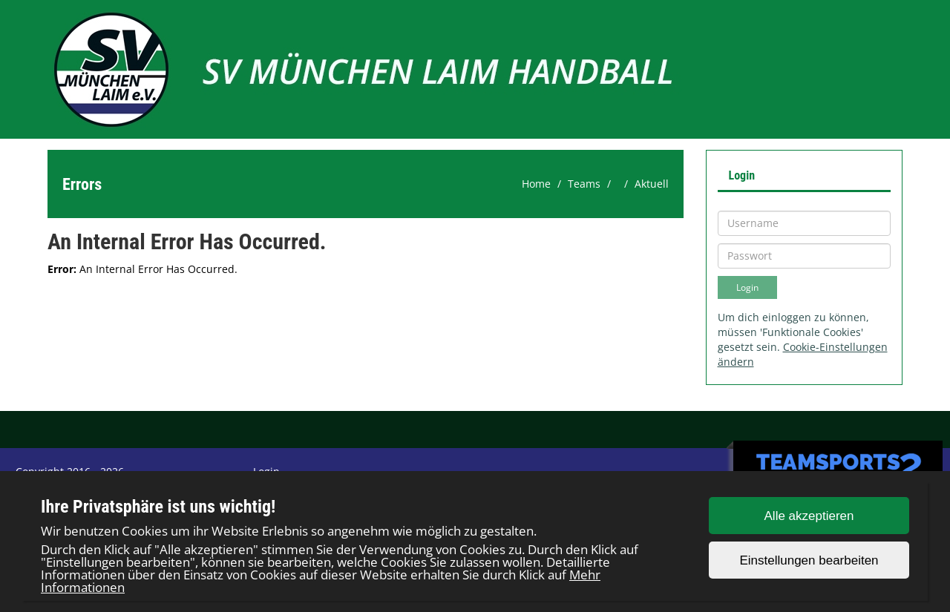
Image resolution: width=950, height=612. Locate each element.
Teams (584, 184)
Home (536, 184)
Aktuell (652, 184)
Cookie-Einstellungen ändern (803, 354)
